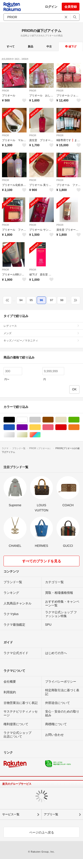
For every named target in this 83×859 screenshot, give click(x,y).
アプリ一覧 (51, 814)
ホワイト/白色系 (27, 419)
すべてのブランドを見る (41, 561)
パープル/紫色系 (27, 427)
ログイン (51, 6)
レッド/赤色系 (66, 427)
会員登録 (70, 6)
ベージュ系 (66, 419)
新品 (30, 46)
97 (51, 300)
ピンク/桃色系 (53, 427)
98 (61, 300)
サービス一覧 (10, 814)
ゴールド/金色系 (27, 434)
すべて (11, 46)
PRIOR (5, 91)
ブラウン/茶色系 (53, 419)
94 (21, 300)
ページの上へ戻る (41, 832)
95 (31, 300)
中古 (49, 46)
